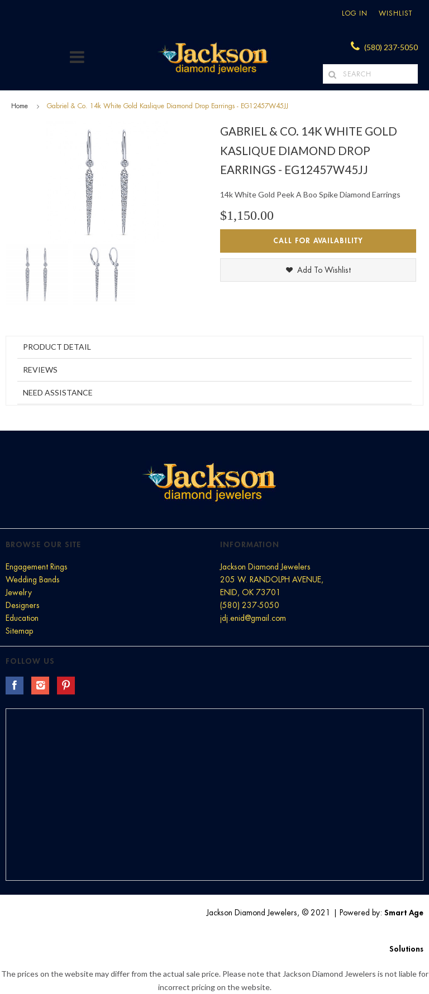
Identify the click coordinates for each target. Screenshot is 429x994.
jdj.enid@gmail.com (253, 618)
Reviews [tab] (40, 369)
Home (19, 106)
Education (22, 618)
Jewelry (19, 592)
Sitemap (19, 631)
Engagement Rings (37, 567)
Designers (23, 605)
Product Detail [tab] (57, 346)
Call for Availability (318, 240)
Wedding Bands (33, 579)
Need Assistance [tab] (58, 392)
